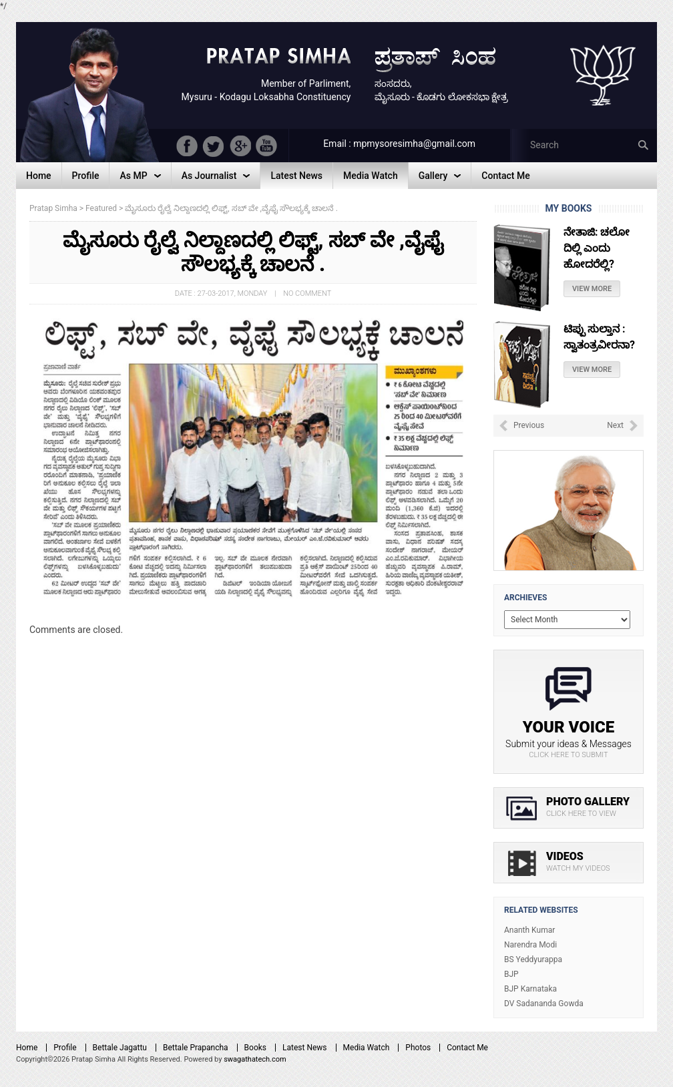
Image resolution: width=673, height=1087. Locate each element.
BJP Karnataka (530, 989)
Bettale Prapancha (195, 1048)
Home (26, 1048)
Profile (64, 1048)
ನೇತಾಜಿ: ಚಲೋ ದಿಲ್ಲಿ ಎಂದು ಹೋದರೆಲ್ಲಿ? (597, 248)
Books (255, 1048)
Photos (418, 1048)
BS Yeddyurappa (533, 959)
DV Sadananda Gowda (544, 1003)
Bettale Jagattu (120, 1048)
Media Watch (366, 1048)
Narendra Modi (530, 944)
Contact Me (467, 1048)
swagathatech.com (255, 1059)
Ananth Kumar (529, 930)
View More (592, 288)
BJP (511, 974)
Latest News (304, 1048)
